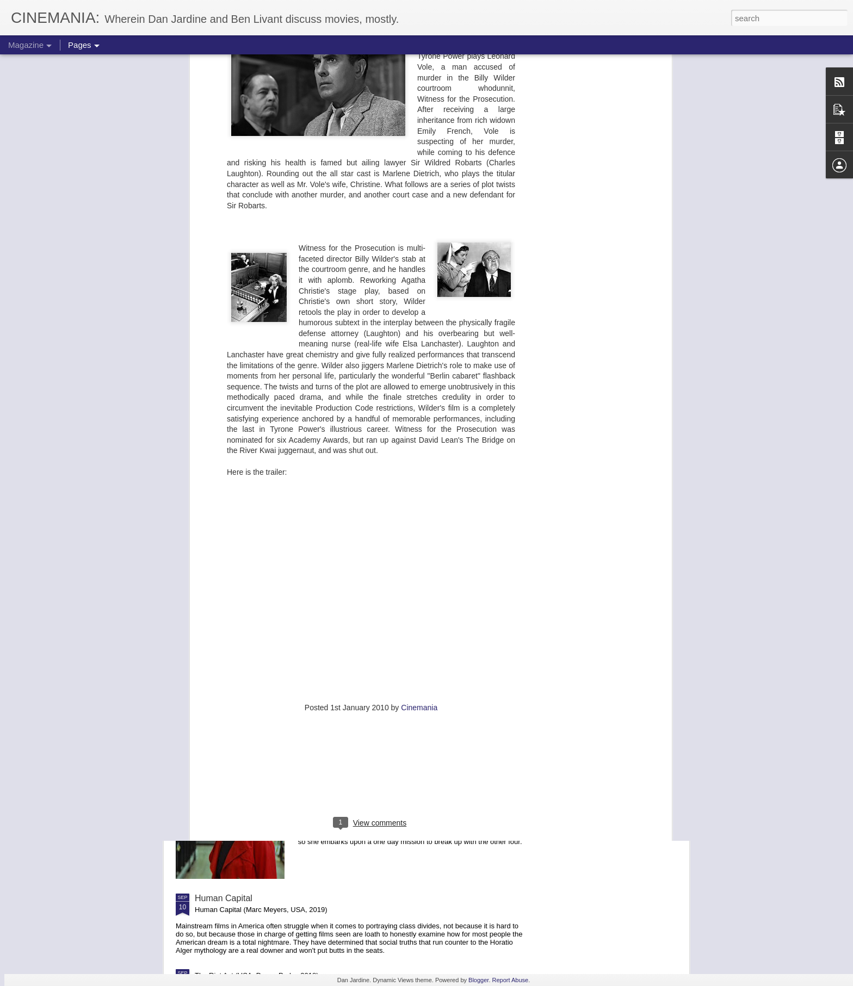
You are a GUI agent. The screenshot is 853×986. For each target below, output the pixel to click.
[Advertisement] (371, 573)
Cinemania (419, 503)
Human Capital (223, 898)
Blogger (478, 980)
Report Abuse (510, 980)
